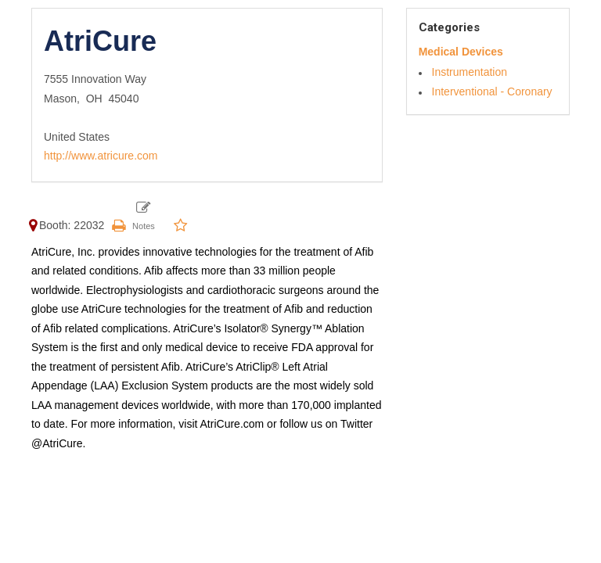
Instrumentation (470, 72)
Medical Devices (461, 51)
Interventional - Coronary (492, 91)
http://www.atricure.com (101, 155)
